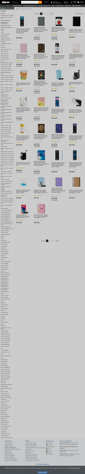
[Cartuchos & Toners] (17, 6)
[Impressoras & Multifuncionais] (30, 6)
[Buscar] (40, 2)
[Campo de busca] (29, 2)
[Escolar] (53, 6)
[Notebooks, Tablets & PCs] (44, 6)
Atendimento (46, 2)
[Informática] (67, 6)
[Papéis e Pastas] (60, 6)
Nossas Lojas (46, 1)
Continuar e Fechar (42, 472)
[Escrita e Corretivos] (76, 6)
